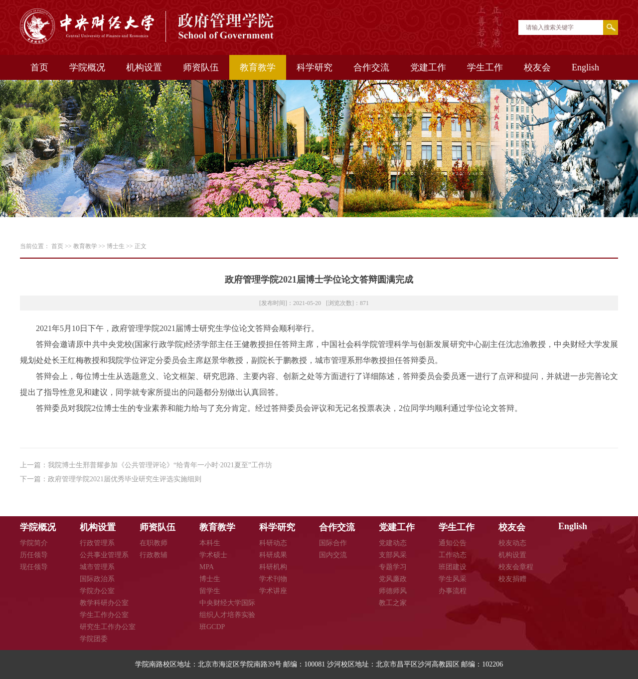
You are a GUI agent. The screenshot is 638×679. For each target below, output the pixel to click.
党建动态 (393, 543)
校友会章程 (515, 567)
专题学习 (393, 567)
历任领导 (34, 555)
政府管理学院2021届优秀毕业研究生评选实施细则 (124, 479)
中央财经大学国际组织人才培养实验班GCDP (227, 615)
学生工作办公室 (104, 615)
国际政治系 (97, 579)
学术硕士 (213, 555)
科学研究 (314, 67)
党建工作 (428, 67)
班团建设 (453, 567)
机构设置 (144, 67)
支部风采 (393, 555)
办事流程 (453, 591)
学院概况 (87, 67)
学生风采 (453, 579)
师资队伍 (201, 67)
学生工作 (485, 67)
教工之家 (393, 603)
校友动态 (512, 543)
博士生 (116, 246)
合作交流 (371, 67)
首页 (39, 67)
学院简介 (34, 543)
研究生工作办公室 (108, 627)
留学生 (209, 591)
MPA (206, 567)
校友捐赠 (512, 579)
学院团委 (94, 639)
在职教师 (153, 543)
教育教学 (258, 67)
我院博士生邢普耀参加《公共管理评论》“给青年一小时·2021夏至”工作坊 (160, 465)
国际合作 (333, 543)
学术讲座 (273, 591)
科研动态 (273, 543)
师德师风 (393, 591)
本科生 (209, 543)
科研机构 (273, 567)
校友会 (537, 67)
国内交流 (333, 555)
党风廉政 (393, 579)
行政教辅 (153, 555)
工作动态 (453, 555)
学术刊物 (273, 579)
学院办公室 (97, 591)
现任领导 (34, 567)
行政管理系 (97, 543)
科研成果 (273, 555)
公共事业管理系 (104, 555)
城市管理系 (97, 567)
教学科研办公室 (104, 603)
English (585, 67)
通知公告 (453, 543)
